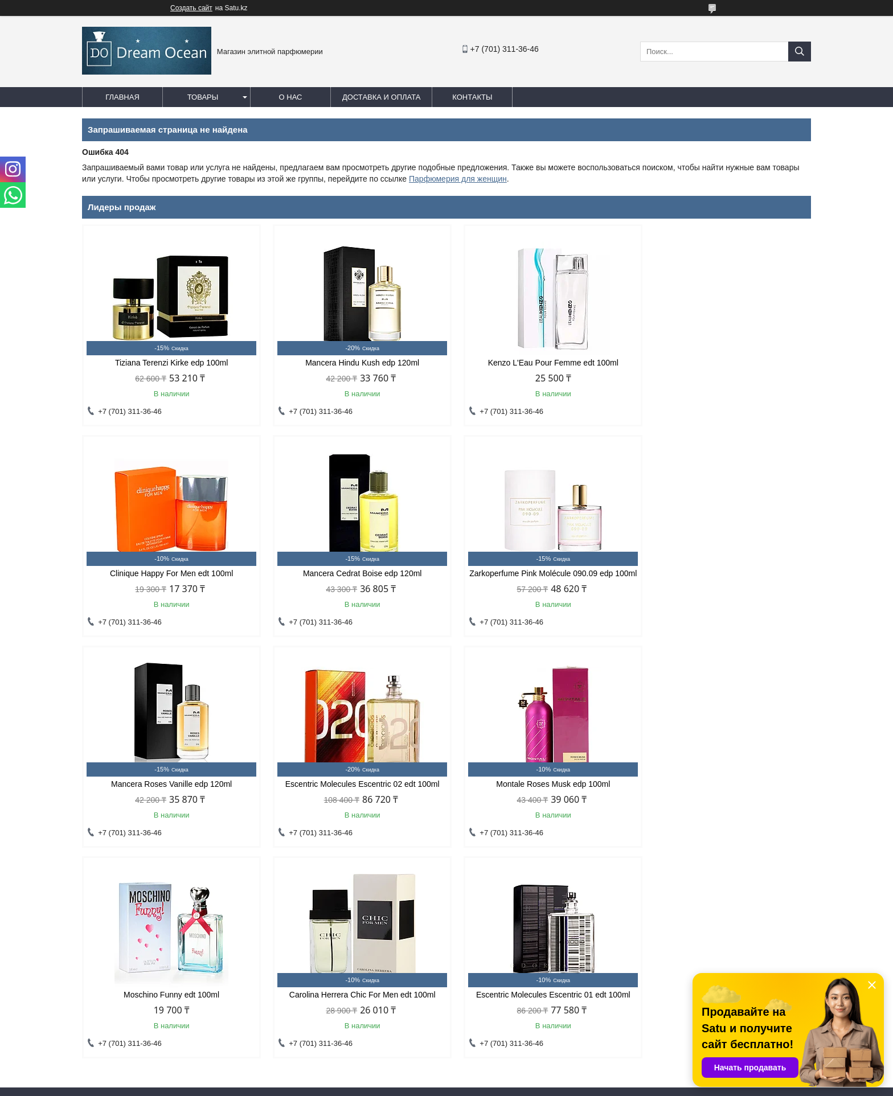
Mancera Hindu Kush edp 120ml (354, 362)
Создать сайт (191, 8)
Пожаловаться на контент (498, 1085)
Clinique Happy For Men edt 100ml (724, 362)
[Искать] (799, 51)
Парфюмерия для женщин (458, 178)
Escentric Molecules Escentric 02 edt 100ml (724, 573)
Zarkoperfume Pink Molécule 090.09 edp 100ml (353, 578)
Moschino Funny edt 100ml (354, 793)
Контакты (472, 97)
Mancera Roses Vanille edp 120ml (539, 573)
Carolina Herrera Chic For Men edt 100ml (539, 793)
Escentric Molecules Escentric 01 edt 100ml (724, 793)
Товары (203, 97)
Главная (122, 97)
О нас (290, 97)
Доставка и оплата (381, 97)
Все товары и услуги (762, 870)
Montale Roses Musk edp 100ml (169, 793)
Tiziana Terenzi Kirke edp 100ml (168, 362)
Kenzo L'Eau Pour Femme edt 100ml (539, 362)
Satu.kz (495, 1075)
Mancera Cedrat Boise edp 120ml (168, 573)
